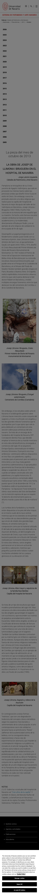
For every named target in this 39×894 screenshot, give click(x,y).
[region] (19, 872)
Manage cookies (20, 878)
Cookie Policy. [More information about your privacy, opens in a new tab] (21, 874)
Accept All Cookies (19, 890)
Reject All (19, 884)
